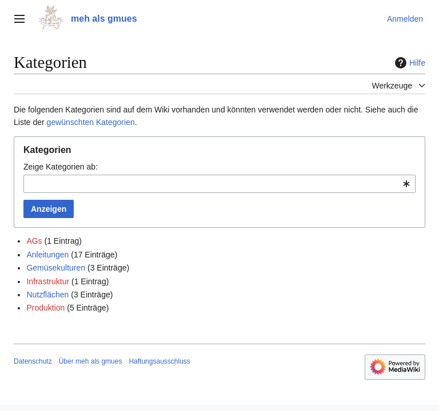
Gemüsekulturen (55, 267)
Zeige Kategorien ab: (60, 166)
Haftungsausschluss (159, 361)
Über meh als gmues (90, 361)
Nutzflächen (47, 294)
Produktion (45, 307)
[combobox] (219, 184)
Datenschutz (33, 361)
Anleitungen (47, 254)
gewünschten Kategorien (91, 122)
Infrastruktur (47, 281)
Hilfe (408, 62)
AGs (34, 240)
